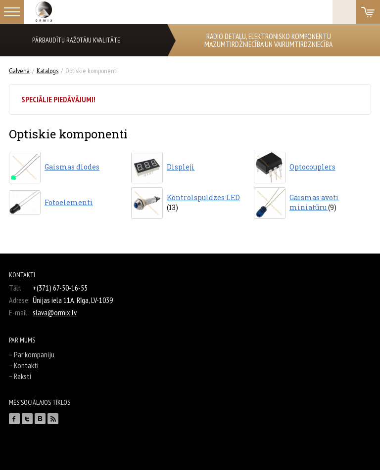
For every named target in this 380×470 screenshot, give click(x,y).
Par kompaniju (34, 354)
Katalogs (47, 70)
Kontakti (26, 365)
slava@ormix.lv (55, 312)
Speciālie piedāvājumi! (58, 99)
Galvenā (19, 70)
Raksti (22, 376)
